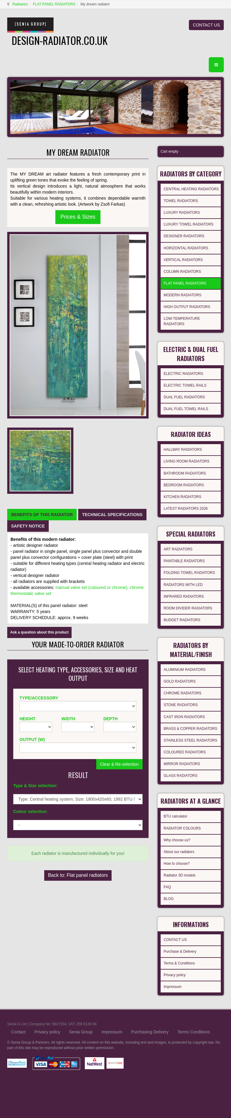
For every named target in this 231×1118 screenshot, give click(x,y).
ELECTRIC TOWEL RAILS (185, 385)
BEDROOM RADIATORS (184, 485)
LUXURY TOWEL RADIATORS (189, 224)
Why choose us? (177, 840)
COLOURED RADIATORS (185, 752)
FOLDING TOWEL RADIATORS (189, 573)
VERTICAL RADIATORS (183, 260)
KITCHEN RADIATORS (182, 497)
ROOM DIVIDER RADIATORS (188, 608)
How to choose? (176, 863)
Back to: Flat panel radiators (78, 875)
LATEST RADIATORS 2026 (186, 508)
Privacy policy (175, 975)
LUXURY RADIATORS (182, 212)
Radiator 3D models (180, 875)
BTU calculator (175, 816)
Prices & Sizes (77, 217)
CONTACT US (206, 25)
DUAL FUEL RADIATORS (184, 397)
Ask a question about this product (39, 632)
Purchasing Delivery (150, 1031)
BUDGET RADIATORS (182, 620)
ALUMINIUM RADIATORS (185, 670)
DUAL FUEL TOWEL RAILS (186, 409)
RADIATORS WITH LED (183, 585)
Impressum (172, 987)
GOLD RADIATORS (180, 681)
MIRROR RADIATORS (182, 764)
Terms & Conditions (179, 963)
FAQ (167, 887)
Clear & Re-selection (119, 764)
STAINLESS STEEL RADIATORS (190, 740)
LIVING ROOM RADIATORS (186, 461)
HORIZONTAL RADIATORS (186, 248)
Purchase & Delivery (180, 951)
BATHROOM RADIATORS (185, 473)
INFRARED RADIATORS (184, 596)
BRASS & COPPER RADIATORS (190, 729)
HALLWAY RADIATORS (183, 449)
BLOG (169, 899)
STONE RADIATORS (181, 705)
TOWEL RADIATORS (181, 201)
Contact (18, 1031)
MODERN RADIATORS (183, 295)
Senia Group (81, 1031)
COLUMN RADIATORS (182, 271)
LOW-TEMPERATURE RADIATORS (182, 321)
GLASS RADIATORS (180, 776)
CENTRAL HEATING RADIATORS (191, 189)
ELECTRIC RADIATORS (183, 374)
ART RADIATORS (178, 549)
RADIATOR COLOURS (182, 828)
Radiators (20, 4)
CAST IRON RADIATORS (184, 717)
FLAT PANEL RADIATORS (54, 4)
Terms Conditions (193, 1031)
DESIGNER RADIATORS (184, 236)
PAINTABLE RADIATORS (184, 561)
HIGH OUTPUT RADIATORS (187, 307)
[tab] (42, 514)
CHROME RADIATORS (183, 693)
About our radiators (179, 852)
